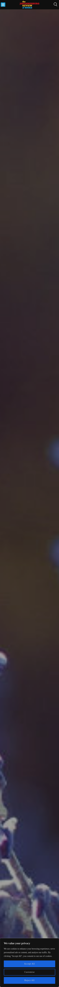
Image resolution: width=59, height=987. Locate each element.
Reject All (29, 980)
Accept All (29, 964)
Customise (29, 972)
